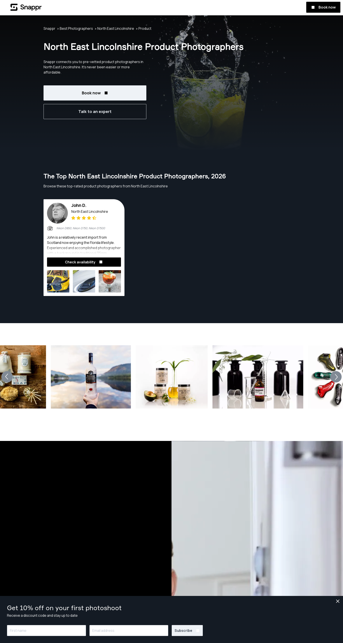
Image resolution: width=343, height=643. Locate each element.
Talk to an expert (95, 111)
